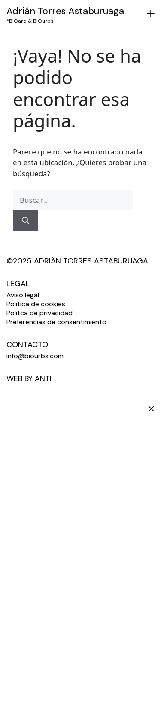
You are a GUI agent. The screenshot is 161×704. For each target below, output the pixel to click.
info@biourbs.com (35, 355)
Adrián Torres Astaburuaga (65, 11)
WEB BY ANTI (29, 378)
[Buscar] (25, 220)
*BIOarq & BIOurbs (30, 21)
